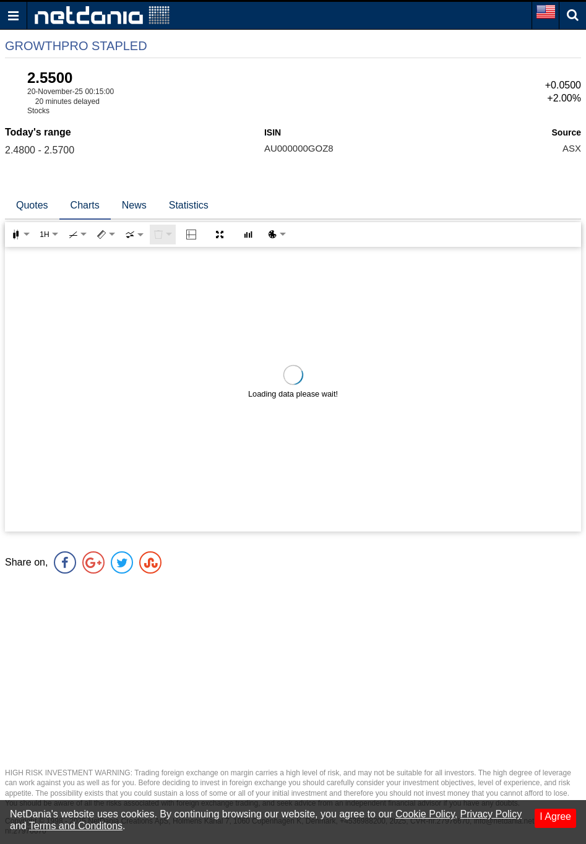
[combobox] (134, 234)
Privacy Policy (491, 814)
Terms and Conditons (76, 825)
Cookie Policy (425, 814)
